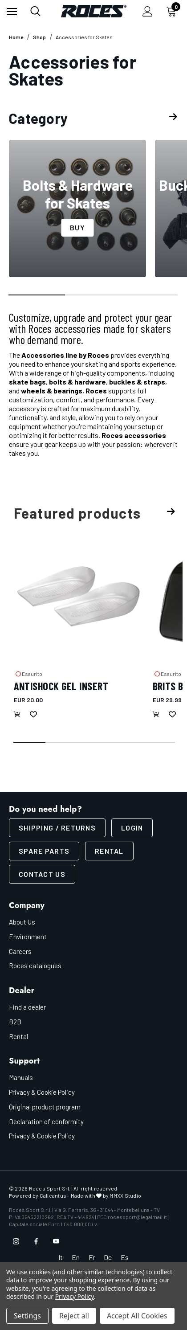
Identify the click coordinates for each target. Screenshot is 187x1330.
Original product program (45, 1107)
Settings (27, 1316)
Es (125, 1257)
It (60, 1257)
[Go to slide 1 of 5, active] (30, 742)
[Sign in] (147, 11)
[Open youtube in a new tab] (56, 1241)
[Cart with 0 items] (173, 11)
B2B (15, 1022)
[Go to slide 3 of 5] (94, 742)
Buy (77, 227)
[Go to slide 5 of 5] (159, 742)
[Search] (35, 11)
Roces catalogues (35, 966)
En (76, 1257)
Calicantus (53, 1195)
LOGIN (132, 827)
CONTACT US (42, 874)
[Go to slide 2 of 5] (62, 742)
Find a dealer (27, 1007)
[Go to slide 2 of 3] (93, 295)
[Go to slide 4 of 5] (127, 742)
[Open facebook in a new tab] (36, 1241)
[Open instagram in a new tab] (16, 1241)
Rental (109, 851)
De (108, 1257)
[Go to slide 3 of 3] (150, 295)
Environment (28, 937)
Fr (92, 1257)
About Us (22, 922)
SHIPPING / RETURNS (57, 827)
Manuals (21, 1077)
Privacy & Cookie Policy (42, 1092)
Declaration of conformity (46, 1121)
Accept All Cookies (137, 1316)
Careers (20, 951)
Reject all (74, 1316)
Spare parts (44, 851)
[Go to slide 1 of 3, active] (37, 295)
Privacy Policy (74, 1296)
